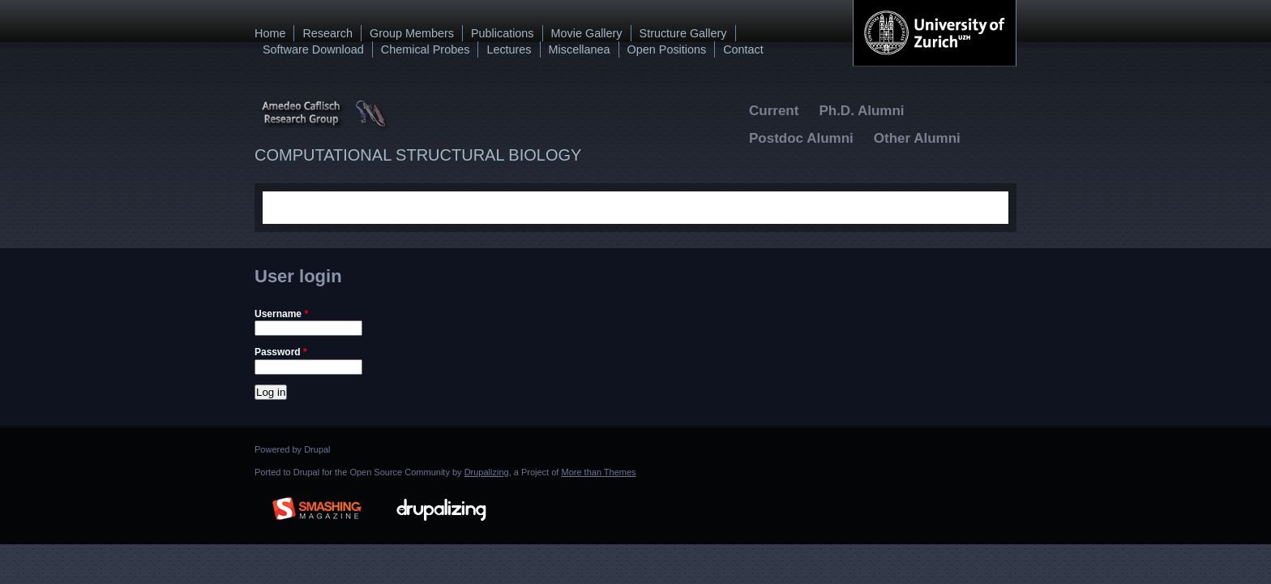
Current (773, 110)
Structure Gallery (683, 33)
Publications (502, 33)
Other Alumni (917, 138)
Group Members (412, 33)
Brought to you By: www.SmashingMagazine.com (317, 506)
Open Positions (667, 49)
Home (270, 33)
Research (327, 33)
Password (281, 352)
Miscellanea (579, 49)
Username (281, 314)
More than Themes (598, 472)
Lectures (508, 49)
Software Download (313, 49)
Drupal (317, 449)
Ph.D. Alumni (861, 110)
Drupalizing (486, 472)
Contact (743, 49)
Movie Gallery (587, 33)
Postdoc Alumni (801, 138)
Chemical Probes (425, 49)
